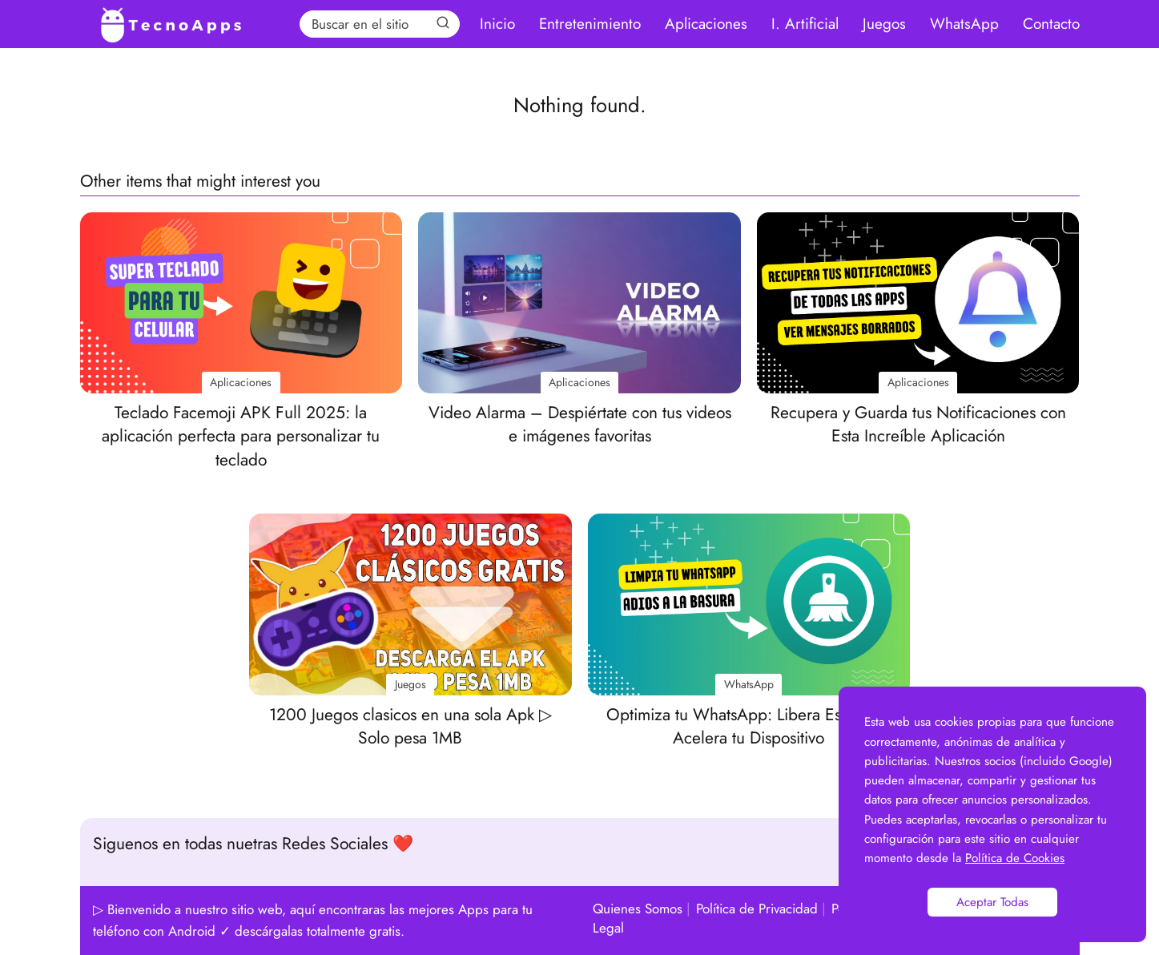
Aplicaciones (706, 23)
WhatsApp (964, 23)
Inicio (497, 23)
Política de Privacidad (757, 908)
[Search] (443, 23)
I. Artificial (805, 23)
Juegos (884, 23)
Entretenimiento (590, 23)
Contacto (1051, 23)
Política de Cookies (1014, 858)
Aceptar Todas (992, 902)
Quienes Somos (637, 908)
